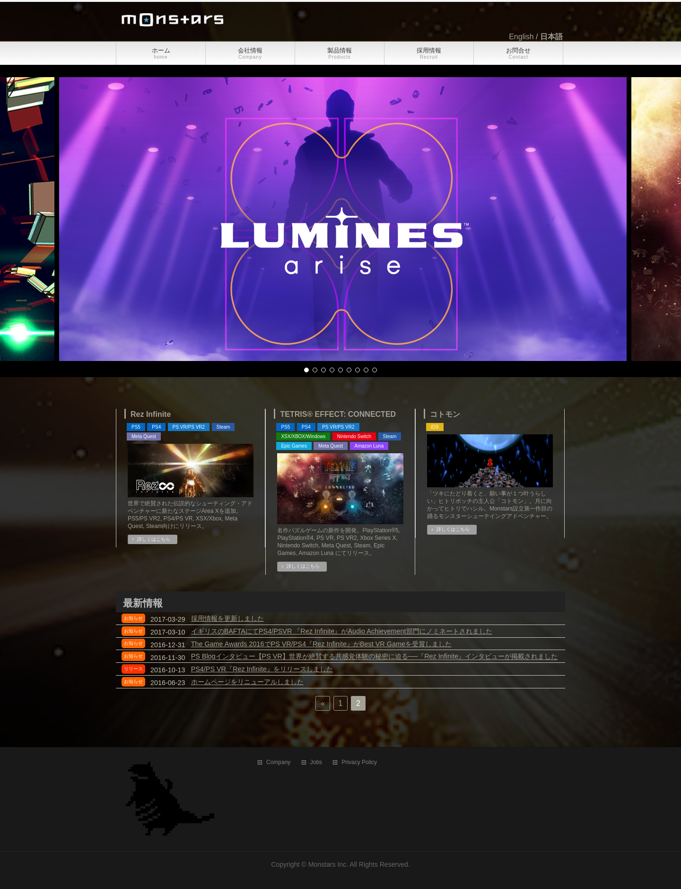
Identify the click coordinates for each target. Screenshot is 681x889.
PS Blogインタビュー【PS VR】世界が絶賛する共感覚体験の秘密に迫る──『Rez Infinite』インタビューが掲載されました (374, 656)
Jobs (316, 762)
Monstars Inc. (328, 864)
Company (278, 762)
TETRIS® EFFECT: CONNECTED (338, 414)
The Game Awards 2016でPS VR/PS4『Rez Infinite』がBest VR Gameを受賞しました (321, 644)
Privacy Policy (359, 762)
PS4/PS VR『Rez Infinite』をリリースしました (262, 669)
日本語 (551, 37)
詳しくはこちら (153, 539)
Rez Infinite (151, 414)
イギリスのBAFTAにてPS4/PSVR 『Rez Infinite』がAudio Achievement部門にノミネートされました (341, 631)
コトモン (445, 414)
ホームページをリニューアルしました (247, 682)
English (521, 37)
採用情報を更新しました (227, 618)
